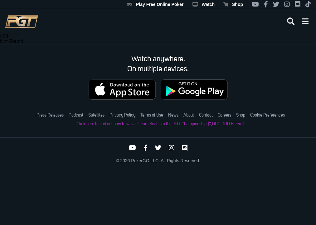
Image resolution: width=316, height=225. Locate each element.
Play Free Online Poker (155, 4)
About (188, 115)
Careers (224, 115)
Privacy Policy (122, 115)
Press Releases (50, 115)
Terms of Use (151, 115)
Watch (203, 4)
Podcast (76, 115)
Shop (233, 4)
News (173, 115)
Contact (206, 115)
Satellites (96, 115)
